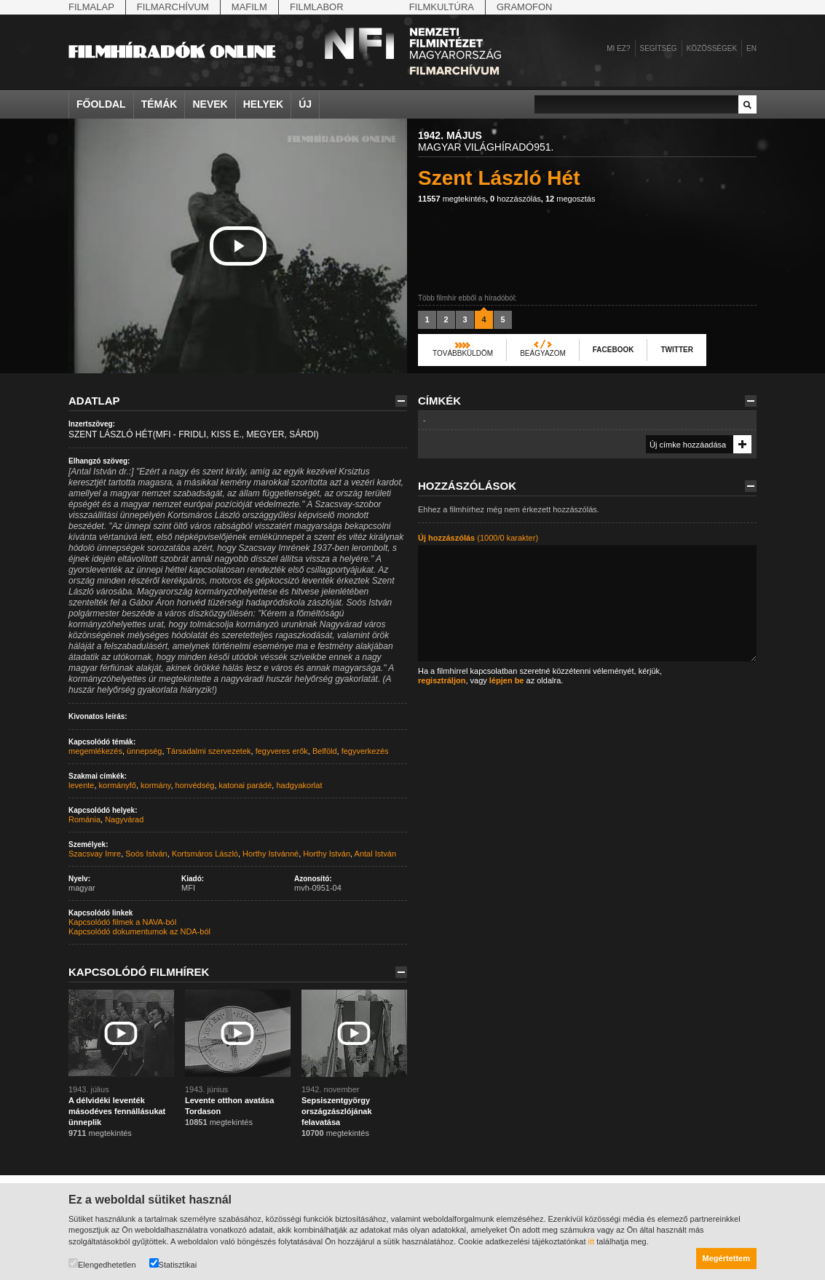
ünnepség (144, 751)
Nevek (209, 104)
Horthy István (326, 853)
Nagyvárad (124, 819)
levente (81, 785)
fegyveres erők (282, 751)
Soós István (146, 853)
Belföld (324, 751)
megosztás (570, 198)
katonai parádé (245, 785)
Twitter (676, 350)
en (751, 48)
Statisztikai (173, 1263)
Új (305, 104)
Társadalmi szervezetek (208, 751)
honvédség (195, 785)
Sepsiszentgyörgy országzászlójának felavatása (336, 1111)
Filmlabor (317, 6)
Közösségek (712, 48)
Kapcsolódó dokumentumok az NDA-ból (139, 931)
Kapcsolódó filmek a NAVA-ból (122, 922)
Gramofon (525, 6)
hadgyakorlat (299, 785)
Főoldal (101, 104)
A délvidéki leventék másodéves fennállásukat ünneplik (116, 1111)
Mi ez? (618, 48)
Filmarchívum (173, 6)
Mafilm (249, 6)
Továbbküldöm (463, 353)
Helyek (263, 104)
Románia (84, 819)
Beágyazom (543, 353)
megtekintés (452, 198)
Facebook (613, 350)
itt (591, 1241)
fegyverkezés (365, 751)
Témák (159, 104)
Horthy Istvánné (270, 853)
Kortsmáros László (205, 853)
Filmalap (91, 6)
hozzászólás (515, 198)
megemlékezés (95, 751)
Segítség (658, 48)
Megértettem (726, 1258)
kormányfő (117, 785)
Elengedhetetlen (102, 1263)
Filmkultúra (441, 6)
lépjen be (506, 680)
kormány (155, 785)
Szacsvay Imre (94, 853)
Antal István (375, 853)
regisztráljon (441, 680)
